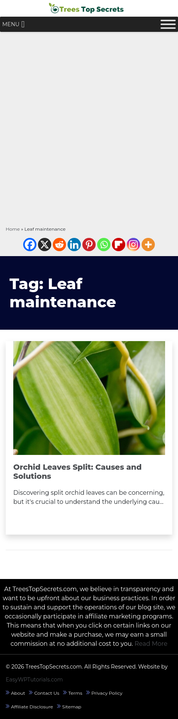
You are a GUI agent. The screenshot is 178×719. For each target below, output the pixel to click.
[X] (44, 244)
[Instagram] (133, 244)
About (18, 693)
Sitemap (71, 707)
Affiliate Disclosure (32, 707)
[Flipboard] (118, 244)
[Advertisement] (89, 128)
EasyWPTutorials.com (34, 679)
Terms (75, 693)
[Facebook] (29, 244)
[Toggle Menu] (168, 24)
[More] (148, 244)
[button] (10, 24)
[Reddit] (59, 244)
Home (13, 229)
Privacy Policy (107, 693)
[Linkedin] (74, 244)
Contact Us (46, 693)
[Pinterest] (89, 244)
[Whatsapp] (103, 244)
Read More (151, 643)
